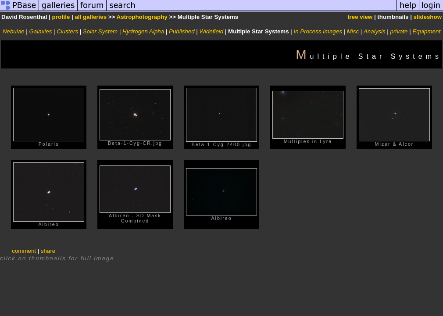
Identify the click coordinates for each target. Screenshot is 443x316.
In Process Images (317, 31)
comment (24, 251)
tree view (359, 17)
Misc (353, 31)
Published (182, 31)
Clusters (67, 31)
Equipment (426, 31)
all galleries (91, 17)
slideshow (428, 17)
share (48, 251)
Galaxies (40, 31)
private (398, 31)
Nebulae (14, 31)
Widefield (211, 31)
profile (61, 17)
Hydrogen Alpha (143, 31)
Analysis (375, 31)
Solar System (100, 31)
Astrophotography (142, 17)
